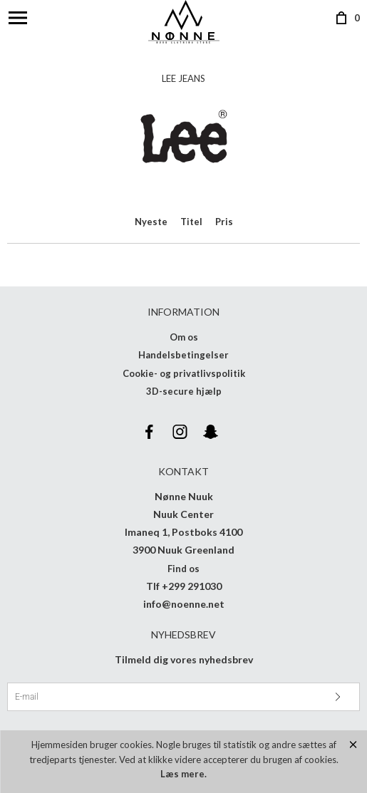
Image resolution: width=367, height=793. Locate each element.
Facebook (149, 431)
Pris (224, 221)
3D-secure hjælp (184, 391)
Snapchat (211, 431)
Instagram (180, 431)
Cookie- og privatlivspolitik (184, 373)
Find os (183, 568)
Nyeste (151, 221)
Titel (191, 221)
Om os (184, 337)
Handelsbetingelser (183, 355)
